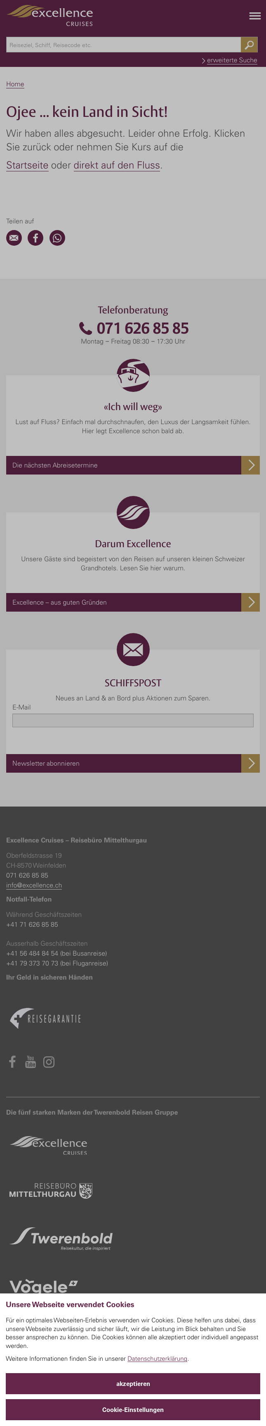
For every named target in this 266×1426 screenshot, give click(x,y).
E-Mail (21, 707)
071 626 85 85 (133, 328)
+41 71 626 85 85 (32, 924)
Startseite (27, 165)
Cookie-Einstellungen (133, 1410)
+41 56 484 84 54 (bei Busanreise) (56, 953)
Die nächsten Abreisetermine (55, 465)
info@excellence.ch (34, 885)
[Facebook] (35, 243)
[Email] (14, 243)
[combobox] (132, 44)
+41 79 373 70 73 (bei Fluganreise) (57, 963)
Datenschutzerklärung (157, 1358)
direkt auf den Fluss (117, 165)
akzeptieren (133, 1384)
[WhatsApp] (57, 243)
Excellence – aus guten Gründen (59, 602)
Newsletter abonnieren (46, 763)
